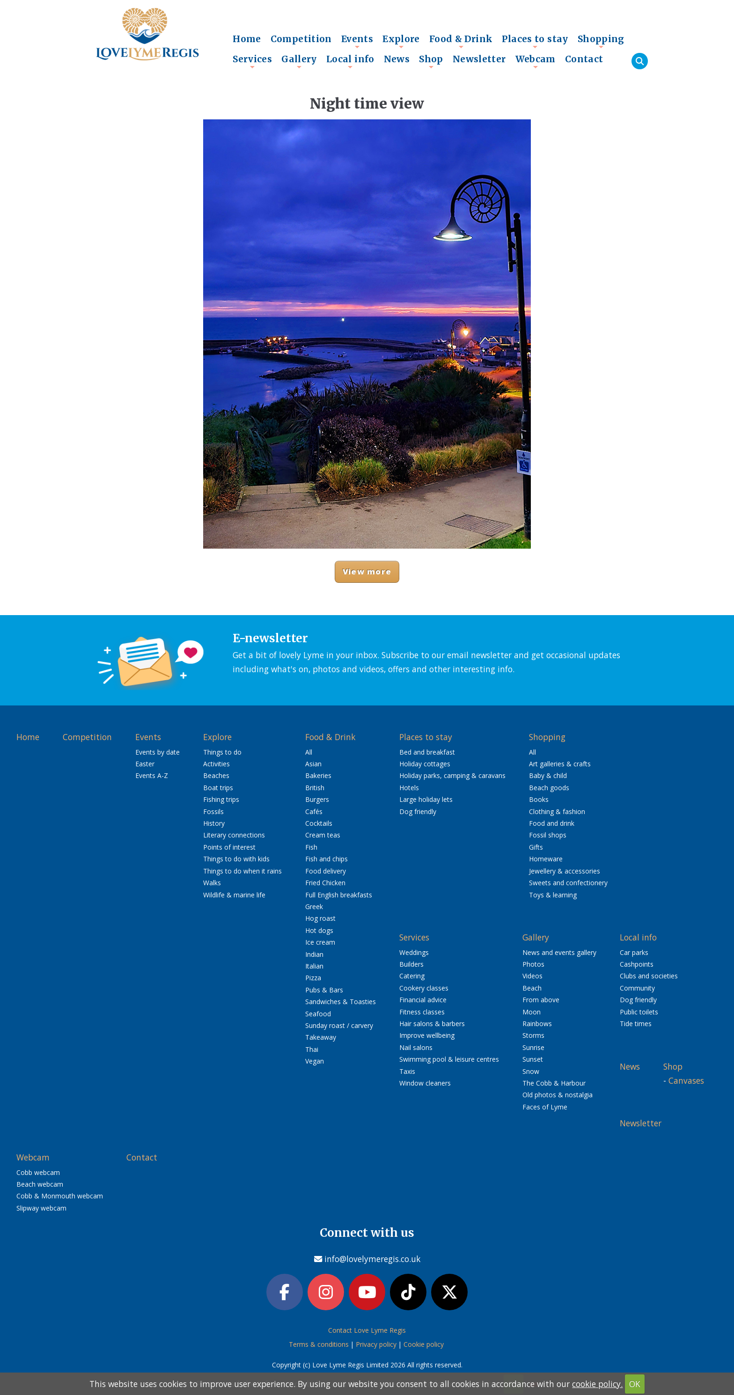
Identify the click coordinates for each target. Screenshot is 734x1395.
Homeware (546, 858)
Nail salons (416, 1047)
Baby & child (548, 775)
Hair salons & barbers (432, 1023)
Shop (431, 61)
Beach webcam (39, 1184)
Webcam (535, 61)
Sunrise (533, 1047)
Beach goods (549, 787)
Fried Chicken (325, 882)
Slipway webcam (41, 1208)
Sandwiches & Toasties (340, 1001)
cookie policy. (597, 1383)
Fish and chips (326, 858)
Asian (313, 763)
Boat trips (218, 787)
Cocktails (318, 823)
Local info (350, 61)
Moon (531, 1011)
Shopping (601, 41)
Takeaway (320, 1037)
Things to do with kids (236, 858)
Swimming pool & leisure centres (449, 1059)
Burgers (317, 799)
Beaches (216, 775)
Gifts (536, 847)
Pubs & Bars (324, 989)
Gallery (299, 61)
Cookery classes (423, 988)
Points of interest (229, 847)
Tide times (636, 1023)
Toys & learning (553, 894)
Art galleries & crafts (560, 763)
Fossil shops (547, 834)
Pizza (313, 977)
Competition (301, 38)
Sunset (532, 1059)
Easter (144, 763)
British (314, 787)
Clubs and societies (649, 975)
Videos (532, 975)
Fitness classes (422, 1011)
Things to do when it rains (242, 870)
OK (634, 1383)
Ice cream (320, 942)
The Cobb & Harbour (554, 1083)
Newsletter (479, 59)
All (308, 752)
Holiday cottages (424, 763)
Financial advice (423, 999)
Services (252, 61)
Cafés (314, 811)
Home (247, 38)
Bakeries (318, 775)
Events (357, 41)
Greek (314, 906)
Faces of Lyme (544, 1106)
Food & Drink (461, 41)
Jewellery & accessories (564, 870)
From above (540, 999)
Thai (311, 1049)
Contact (584, 59)
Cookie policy (424, 1344)
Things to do (222, 752)
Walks (212, 882)
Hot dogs (319, 930)
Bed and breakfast (427, 752)
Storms (533, 1035)
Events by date (157, 752)
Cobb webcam (38, 1172)
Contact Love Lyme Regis (367, 1330)
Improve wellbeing (427, 1035)
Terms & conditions (319, 1344)
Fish (311, 847)
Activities (216, 763)
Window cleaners (425, 1083)
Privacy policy (376, 1344)
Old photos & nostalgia (557, 1094)
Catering (412, 975)
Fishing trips (221, 799)
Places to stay (535, 41)
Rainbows (537, 1023)
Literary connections (234, 834)
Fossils (213, 811)
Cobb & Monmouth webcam (59, 1195)
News (397, 59)
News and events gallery (559, 952)
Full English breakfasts (338, 894)
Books (539, 799)
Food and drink (551, 823)
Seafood (318, 1013)
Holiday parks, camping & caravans (452, 775)
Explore (401, 41)
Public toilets (639, 1011)
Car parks (634, 952)
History (214, 823)
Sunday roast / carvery (339, 1025)
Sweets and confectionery (568, 882)
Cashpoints (636, 964)
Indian (314, 954)
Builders (411, 964)
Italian (314, 966)
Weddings (414, 952)
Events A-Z (151, 775)
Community (637, 988)
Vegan (314, 1061)
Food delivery (325, 870)
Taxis (407, 1071)
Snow (530, 1071)
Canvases (686, 1080)
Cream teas (322, 834)
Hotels (409, 787)
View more (367, 571)
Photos (533, 964)
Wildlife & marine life (234, 894)
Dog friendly (417, 811)
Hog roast (320, 918)
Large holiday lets (426, 799)
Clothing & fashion (557, 811)
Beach (532, 988)
